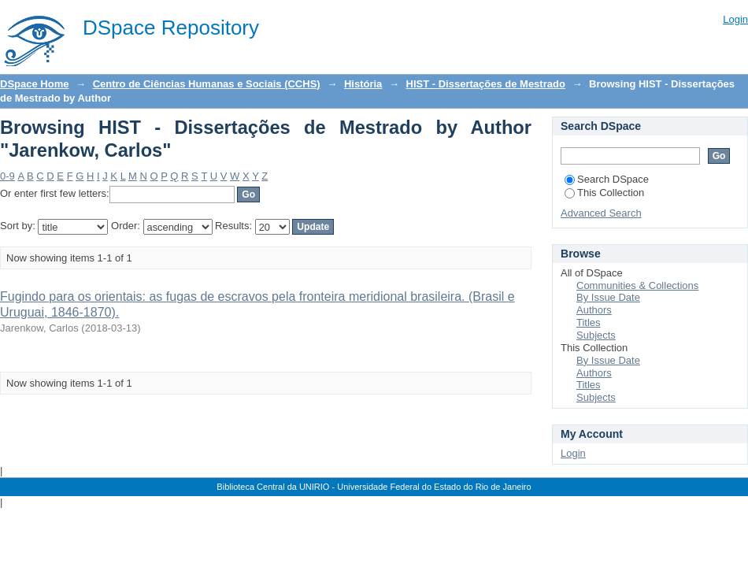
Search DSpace (607, 179)
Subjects (596, 335)
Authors (594, 310)
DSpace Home (34, 84)
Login (735, 19)
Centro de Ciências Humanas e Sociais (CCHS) (206, 84)
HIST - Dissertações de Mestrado (485, 84)
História (363, 84)
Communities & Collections (637, 285)
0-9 (7, 176)
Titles (588, 322)
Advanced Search (601, 213)
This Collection (604, 192)
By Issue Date (608, 297)
